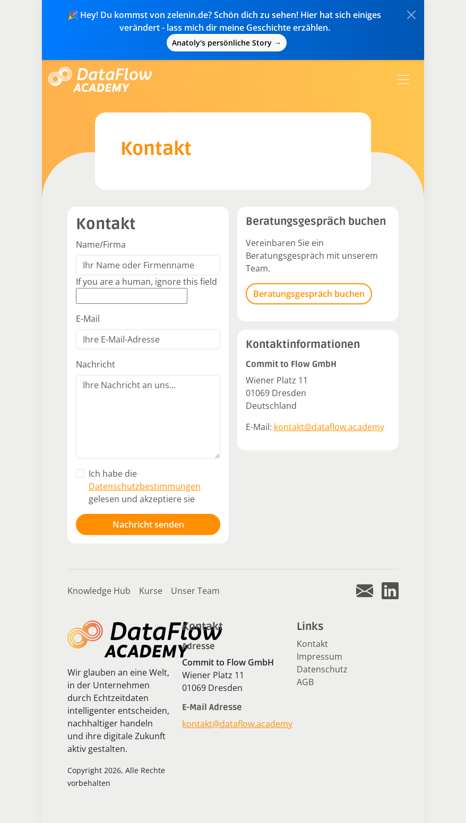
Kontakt (312, 644)
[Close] (411, 15)
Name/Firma (101, 244)
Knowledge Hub (99, 591)
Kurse (150, 591)
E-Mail (88, 319)
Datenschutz (322, 669)
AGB (305, 682)
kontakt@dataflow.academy (329, 427)
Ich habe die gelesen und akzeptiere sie (145, 486)
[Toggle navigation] (403, 79)
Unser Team (195, 591)
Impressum (319, 656)
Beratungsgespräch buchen (309, 294)
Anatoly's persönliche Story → (226, 43)
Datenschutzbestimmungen (145, 486)
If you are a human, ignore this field (146, 281)
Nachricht (95, 364)
